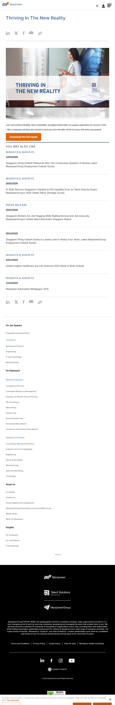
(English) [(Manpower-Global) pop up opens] (57, 669)
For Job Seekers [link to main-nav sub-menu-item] (13, 540)
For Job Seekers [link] (14, 325)
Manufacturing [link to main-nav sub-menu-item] (12, 362)
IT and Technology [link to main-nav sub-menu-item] (13, 357)
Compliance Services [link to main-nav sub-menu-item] (15, 386)
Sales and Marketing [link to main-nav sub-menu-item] (14, 471)
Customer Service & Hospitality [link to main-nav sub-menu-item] (19, 449)
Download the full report (23, 136)
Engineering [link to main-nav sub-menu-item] (11, 351)
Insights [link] (10, 527)
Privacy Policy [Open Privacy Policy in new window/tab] (39, 643)
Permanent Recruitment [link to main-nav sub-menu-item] (16, 424)
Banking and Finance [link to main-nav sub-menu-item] (15, 346)
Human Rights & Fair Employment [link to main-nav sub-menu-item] (20, 503)
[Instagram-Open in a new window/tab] (61, 661)
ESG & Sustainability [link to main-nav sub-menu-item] (14, 460)
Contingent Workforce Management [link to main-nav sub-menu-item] (21, 391)
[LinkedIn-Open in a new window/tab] (42, 660)
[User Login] (103, 7)
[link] (57, 661)
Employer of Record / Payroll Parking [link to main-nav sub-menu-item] (21, 397)
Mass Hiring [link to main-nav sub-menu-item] (11, 407)
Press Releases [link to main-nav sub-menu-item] (12, 546)
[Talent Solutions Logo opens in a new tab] (57, 592)
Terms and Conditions (20, 643)
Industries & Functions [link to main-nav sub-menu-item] (15, 437)
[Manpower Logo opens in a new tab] (55, 577)
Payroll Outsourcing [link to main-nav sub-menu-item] (14, 418)
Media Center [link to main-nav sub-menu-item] (11, 514)
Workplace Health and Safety (91, 643)
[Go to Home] (12, 5)
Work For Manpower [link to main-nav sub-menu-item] (14, 519)
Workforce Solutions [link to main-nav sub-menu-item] (14, 380)
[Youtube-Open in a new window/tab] (72, 661)
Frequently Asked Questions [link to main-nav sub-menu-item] (18, 333)
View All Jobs (70, 643)
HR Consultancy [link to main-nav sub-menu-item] (12, 402)
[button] (109, 5)
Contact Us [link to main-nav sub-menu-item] (10, 497)
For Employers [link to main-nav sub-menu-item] (12, 535)
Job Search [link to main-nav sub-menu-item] (11, 340)
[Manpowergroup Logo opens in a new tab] (57, 608)
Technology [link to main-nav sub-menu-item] (11, 476)
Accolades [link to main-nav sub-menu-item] (10, 492)
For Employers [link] (13, 370)
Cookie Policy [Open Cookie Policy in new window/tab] (54, 643)
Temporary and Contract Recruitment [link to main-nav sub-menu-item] (22, 429)
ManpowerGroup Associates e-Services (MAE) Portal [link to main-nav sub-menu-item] (28, 508)
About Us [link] (10, 484)
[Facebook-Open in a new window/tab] (51, 661)
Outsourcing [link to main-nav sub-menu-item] (11, 413)
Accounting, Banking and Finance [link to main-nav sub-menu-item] (20, 444)
